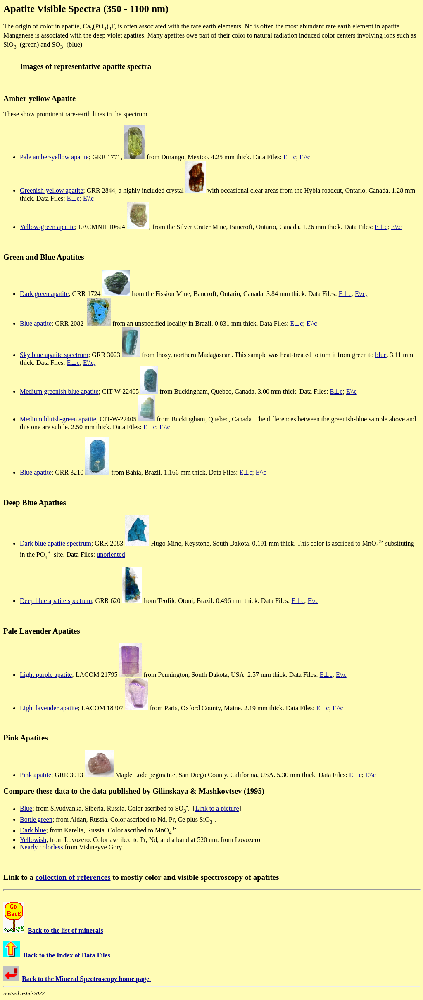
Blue (26, 808)
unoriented (111, 554)
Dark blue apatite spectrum (55, 543)
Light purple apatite (46, 674)
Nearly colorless (41, 847)
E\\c (304, 157)
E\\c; (361, 293)
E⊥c (289, 157)
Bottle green (36, 819)
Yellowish (33, 839)
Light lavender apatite (49, 708)
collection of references (72, 877)
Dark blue (33, 830)
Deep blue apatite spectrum (56, 600)
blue (381, 354)
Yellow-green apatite (47, 226)
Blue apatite (36, 323)
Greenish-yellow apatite (51, 190)
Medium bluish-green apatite (58, 419)
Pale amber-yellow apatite (54, 157)
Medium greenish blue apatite (59, 391)
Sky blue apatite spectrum (54, 354)
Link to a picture (217, 808)
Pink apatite (35, 774)
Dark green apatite (44, 293)
